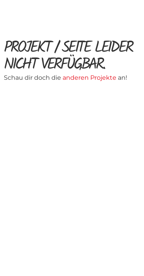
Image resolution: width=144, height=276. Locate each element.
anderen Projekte (90, 77)
